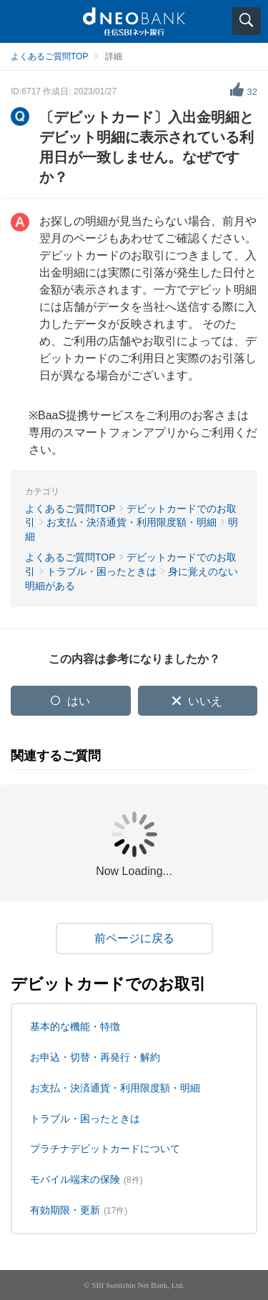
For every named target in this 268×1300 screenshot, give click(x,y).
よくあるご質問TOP (49, 56)
